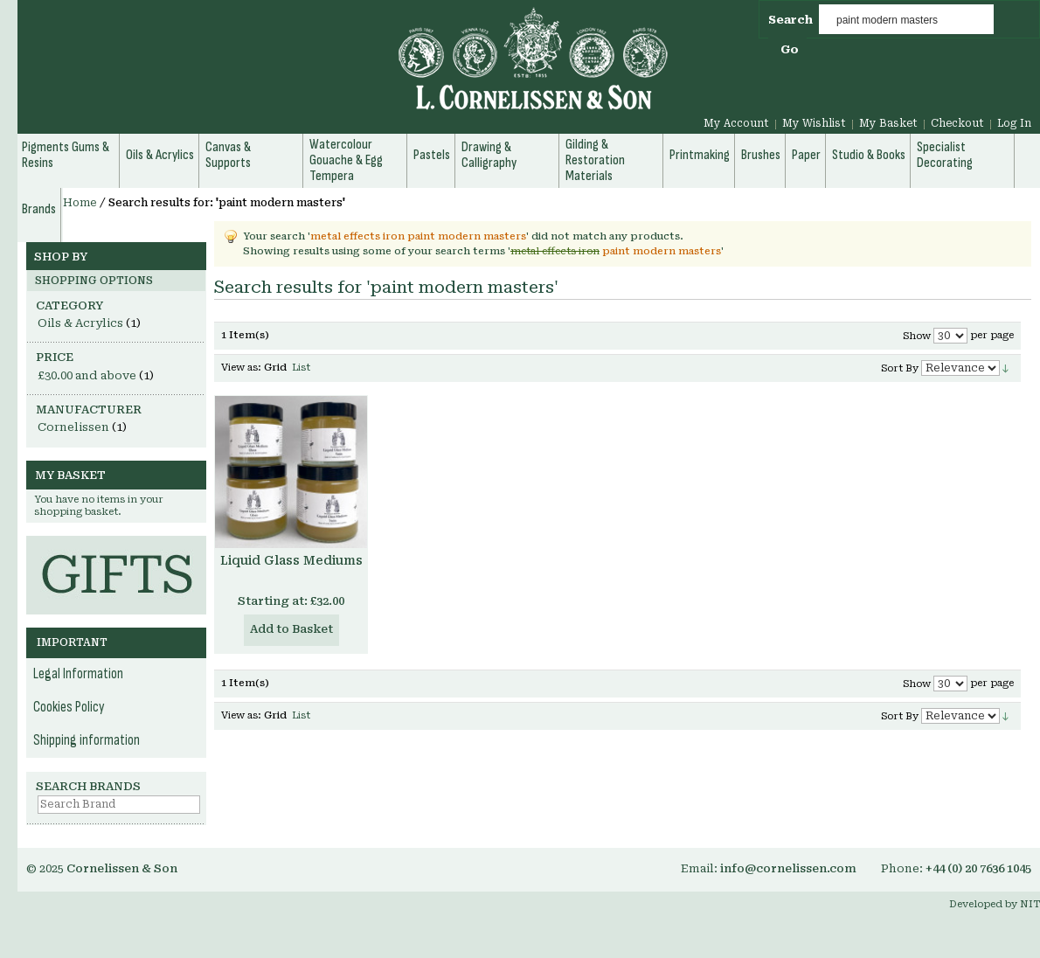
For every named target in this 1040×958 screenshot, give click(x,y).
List (301, 367)
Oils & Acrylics (80, 323)
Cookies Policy (69, 707)
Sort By (900, 368)
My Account (736, 123)
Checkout (957, 123)
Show (917, 336)
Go (789, 49)
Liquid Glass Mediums (291, 560)
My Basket (888, 123)
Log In (1014, 123)
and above (87, 375)
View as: (241, 367)
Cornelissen (73, 427)
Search (790, 19)
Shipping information (86, 740)
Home (80, 203)
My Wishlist (814, 123)
